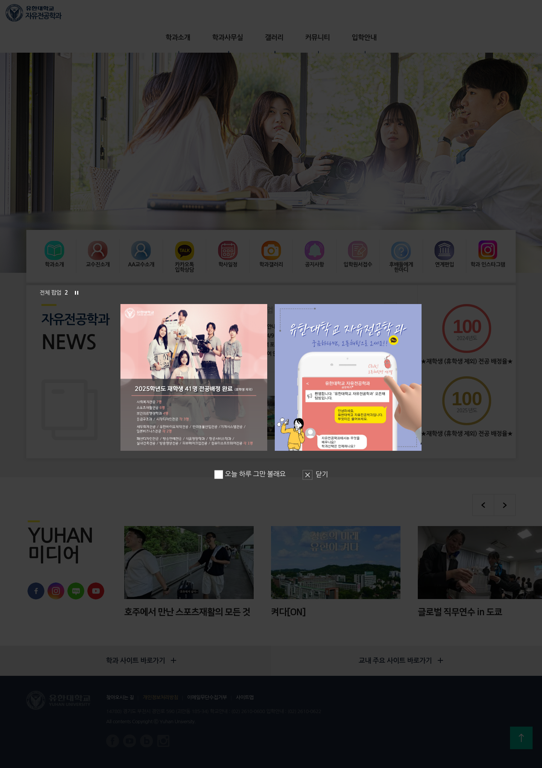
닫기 (322, 474)
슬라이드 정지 (76, 293)
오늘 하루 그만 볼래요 (250, 474)
